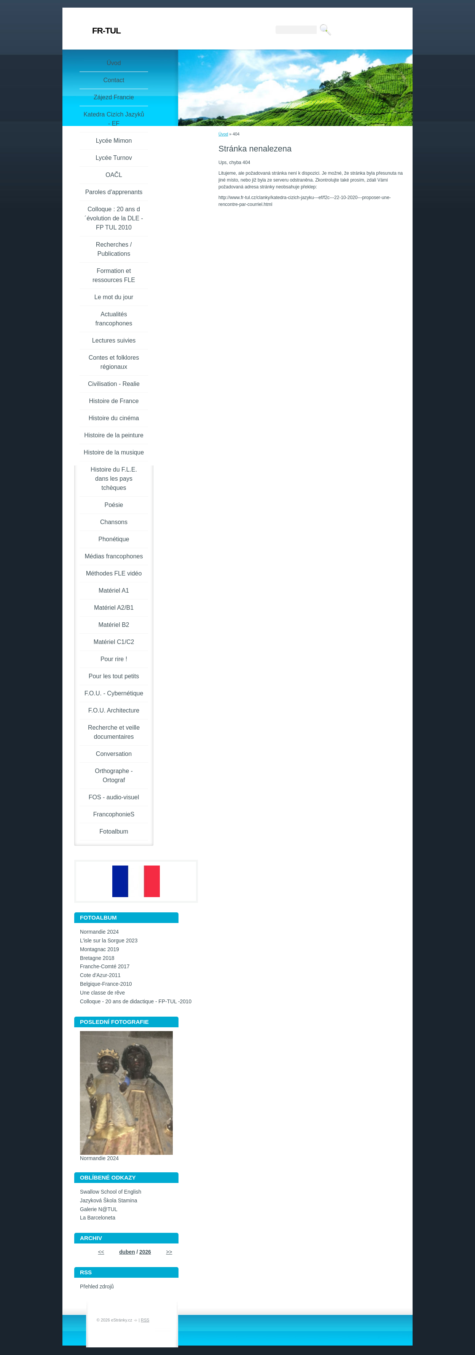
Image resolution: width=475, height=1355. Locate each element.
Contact (113, 80)
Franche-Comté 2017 (104, 966)
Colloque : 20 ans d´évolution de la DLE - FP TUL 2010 (113, 218)
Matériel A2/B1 (114, 607)
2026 (145, 1252)
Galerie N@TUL (98, 1209)
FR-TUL (106, 30)
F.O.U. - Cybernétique (113, 693)
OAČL (113, 175)
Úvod (223, 134)
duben (127, 1252)
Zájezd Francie (114, 97)
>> (169, 1252)
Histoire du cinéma (114, 418)
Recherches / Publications (114, 249)
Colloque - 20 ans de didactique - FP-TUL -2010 (135, 1001)
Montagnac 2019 (99, 949)
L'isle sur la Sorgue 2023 (108, 941)
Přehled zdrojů (97, 1287)
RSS (145, 1320)
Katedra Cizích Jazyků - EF (113, 119)
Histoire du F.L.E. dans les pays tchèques (114, 478)
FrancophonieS (114, 814)
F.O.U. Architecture (113, 710)
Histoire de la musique (114, 452)
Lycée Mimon (114, 140)
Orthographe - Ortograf (114, 775)
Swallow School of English (110, 1192)
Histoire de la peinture (113, 435)
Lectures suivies (114, 340)
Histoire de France (114, 401)
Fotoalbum (113, 831)
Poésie (114, 505)
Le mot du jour (113, 297)
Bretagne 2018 (97, 958)
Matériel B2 (114, 625)
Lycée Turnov (114, 158)
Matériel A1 (114, 590)
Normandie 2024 (99, 932)
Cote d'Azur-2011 (100, 975)
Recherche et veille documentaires (114, 732)
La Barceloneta (97, 1218)
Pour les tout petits (114, 676)
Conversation (114, 754)
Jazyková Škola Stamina (108, 1201)
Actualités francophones (114, 319)
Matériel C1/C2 (114, 642)
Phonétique (114, 539)
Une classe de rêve (102, 993)
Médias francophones (114, 556)
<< (101, 1252)
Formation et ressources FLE (113, 275)
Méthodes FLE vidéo (114, 573)
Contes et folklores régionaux (114, 362)
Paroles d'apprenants (114, 192)
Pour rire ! (113, 659)
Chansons (114, 522)
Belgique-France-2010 (106, 984)
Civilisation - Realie (114, 384)
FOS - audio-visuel (114, 797)
